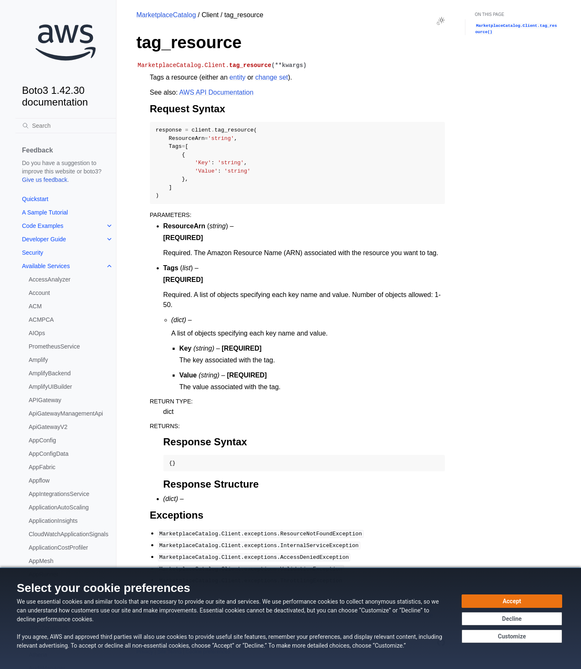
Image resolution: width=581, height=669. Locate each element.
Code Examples (43, 225)
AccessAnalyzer (50, 279)
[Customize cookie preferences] (512, 636)
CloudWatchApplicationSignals (68, 534)
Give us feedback (44, 179)
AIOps (37, 333)
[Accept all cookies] (512, 601)
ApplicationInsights (53, 520)
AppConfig (42, 440)
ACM (35, 306)
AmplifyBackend (50, 373)
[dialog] (290, 618)
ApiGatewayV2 (48, 427)
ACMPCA (41, 319)
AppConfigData (49, 453)
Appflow (39, 480)
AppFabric (42, 467)
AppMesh (41, 561)
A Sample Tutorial (45, 212)
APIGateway (45, 400)
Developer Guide (44, 239)
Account (39, 292)
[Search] (65, 125)
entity (237, 77)
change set (271, 77)
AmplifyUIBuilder (50, 386)
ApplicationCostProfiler (58, 547)
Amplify (38, 359)
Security (33, 252)
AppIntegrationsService (59, 494)
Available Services (46, 266)
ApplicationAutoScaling (59, 507)
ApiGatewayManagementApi (66, 413)
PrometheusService (54, 346)
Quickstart (35, 199)
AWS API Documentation (216, 92)
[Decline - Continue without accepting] (512, 618)
